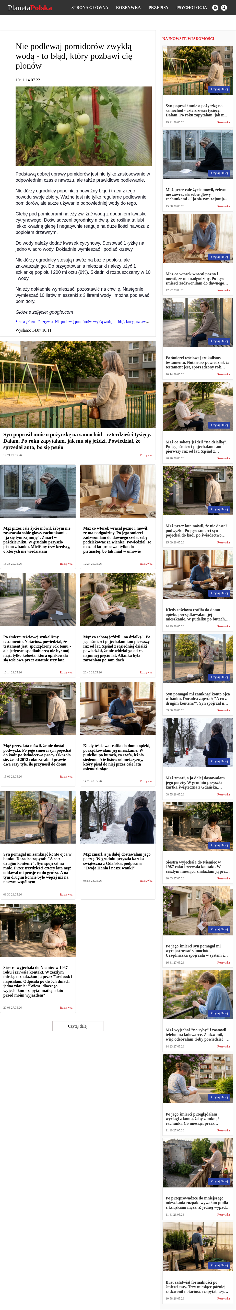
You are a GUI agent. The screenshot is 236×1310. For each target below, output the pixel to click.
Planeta (30, 8)
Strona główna (90, 7)
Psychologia (191, 7)
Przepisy (158, 7)
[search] (224, 8)
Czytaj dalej (78, 1026)
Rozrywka (128, 7)
